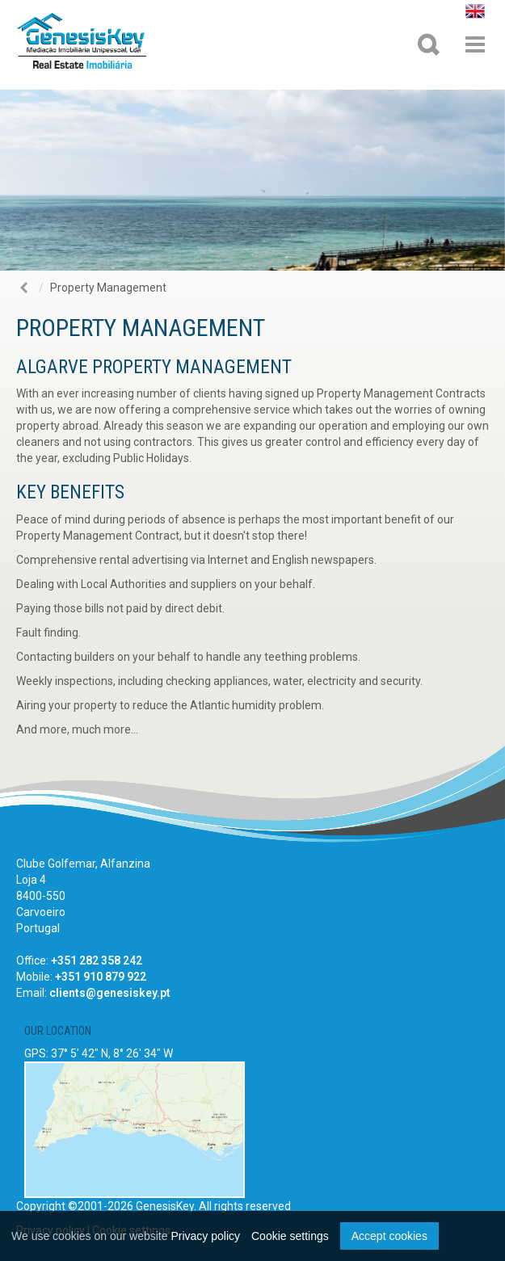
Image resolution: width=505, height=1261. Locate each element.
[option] (252, 180)
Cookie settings (290, 1235)
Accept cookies (389, 1235)
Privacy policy (205, 1235)
